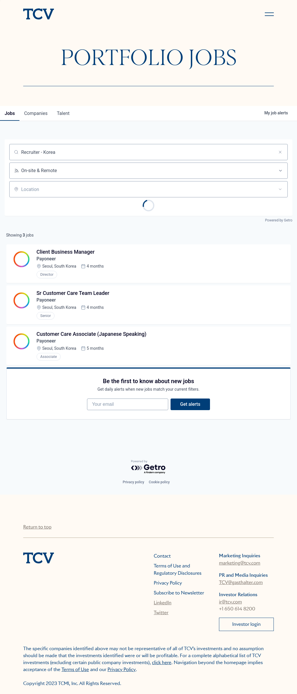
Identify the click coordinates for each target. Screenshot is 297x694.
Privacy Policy (168, 583)
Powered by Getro (278, 220)
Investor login (246, 624)
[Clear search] (280, 152)
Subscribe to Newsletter (179, 593)
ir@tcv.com (230, 602)
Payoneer (46, 259)
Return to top (37, 527)
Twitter (161, 613)
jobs (10, 113)
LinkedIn (162, 603)
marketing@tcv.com (239, 563)
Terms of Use (75, 669)
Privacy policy (133, 482)
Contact (162, 556)
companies (36, 113)
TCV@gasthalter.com (241, 582)
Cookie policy (159, 482)
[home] (83, 14)
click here (161, 662)
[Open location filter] (280, 189)
